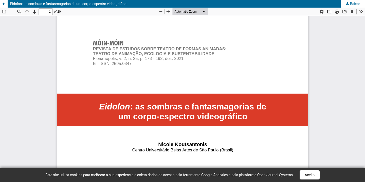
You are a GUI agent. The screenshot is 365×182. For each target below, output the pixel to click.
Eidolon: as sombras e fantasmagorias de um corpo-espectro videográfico (68, 4)
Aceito (310, 175)
